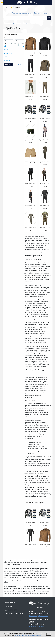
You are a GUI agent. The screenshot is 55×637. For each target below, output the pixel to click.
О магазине (38, 13)
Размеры (15, 13)
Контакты (46, 13)
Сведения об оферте (36, 624)
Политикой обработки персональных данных (27, 635)
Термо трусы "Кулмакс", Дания (34, 162)
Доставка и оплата (26, 13)
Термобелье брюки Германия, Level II (36, 74)
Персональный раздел (36, 626)
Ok (48, 634)
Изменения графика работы (38, 616)
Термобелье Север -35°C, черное (35, 183)
